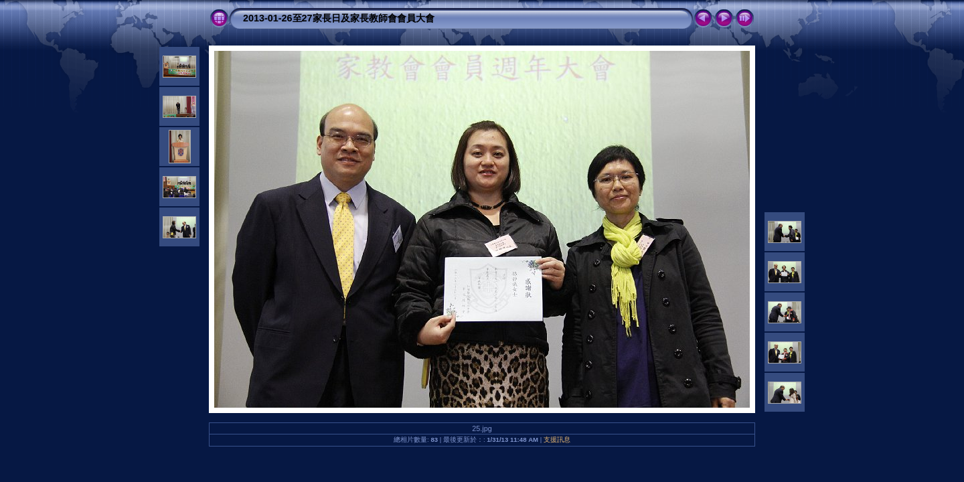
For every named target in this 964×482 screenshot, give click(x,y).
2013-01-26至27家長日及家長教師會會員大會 (338, 18)
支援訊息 (557, 439)
